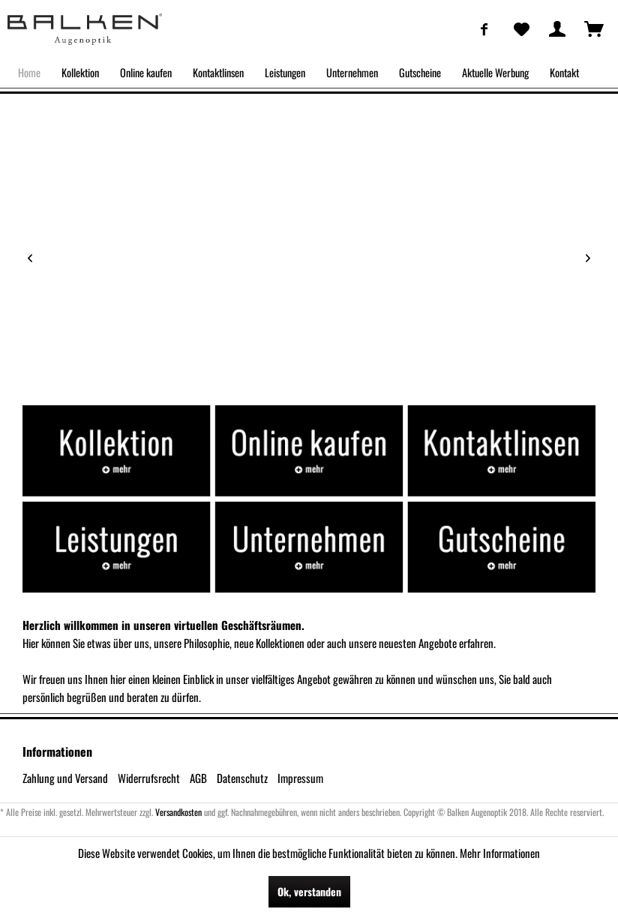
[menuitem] (485, 29)
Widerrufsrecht (149, 778)
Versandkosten (178, 812)
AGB (198, 778)
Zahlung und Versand (65, 778)
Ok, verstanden (309, 891)
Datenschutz (242, 778)
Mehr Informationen (500, 852)
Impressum (300, 778)
